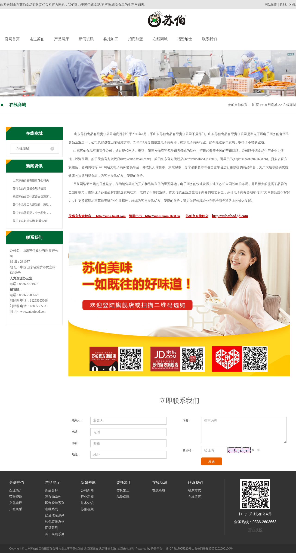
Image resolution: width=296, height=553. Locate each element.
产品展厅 (61, 39)
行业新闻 (87, 496)
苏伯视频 (87, 509)
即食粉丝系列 (55, 503)
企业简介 (15, 490)
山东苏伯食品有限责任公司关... (32, 180)
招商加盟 (135, 39)
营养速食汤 (109, 548)
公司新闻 (87, 490)
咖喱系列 (51, 509)
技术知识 (87, 503)
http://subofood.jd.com (230, 216)
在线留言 (194, 496)
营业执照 (255, 530)
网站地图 (271, 4)
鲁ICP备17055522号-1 (180, 548)
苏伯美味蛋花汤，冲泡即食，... (32, 212)
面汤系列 (51, 528)
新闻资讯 (86, 39)
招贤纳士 (184, 39)
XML (292, 4)
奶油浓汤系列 (55, 515)
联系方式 (194, 490)
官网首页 (12, 39)
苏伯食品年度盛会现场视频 (29, 188)
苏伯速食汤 (79, 548)
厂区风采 (15, 509)
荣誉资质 (15, 496)
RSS (283, 4)
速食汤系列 (53, 496)
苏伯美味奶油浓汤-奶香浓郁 (30, 220)
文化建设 (15, 503)
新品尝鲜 (51, 490)
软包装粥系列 (55, 521)
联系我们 (209, 39)
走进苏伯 (37, 39)
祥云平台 (156, 548)
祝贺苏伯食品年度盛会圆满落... (32, 196)
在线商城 (160, 39)
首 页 (255, 105)
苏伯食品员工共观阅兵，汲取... (32, 204)
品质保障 (123, 496)
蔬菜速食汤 (94, 548)
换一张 (256, 450)
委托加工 (110, 39)
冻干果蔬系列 (55, 534)
